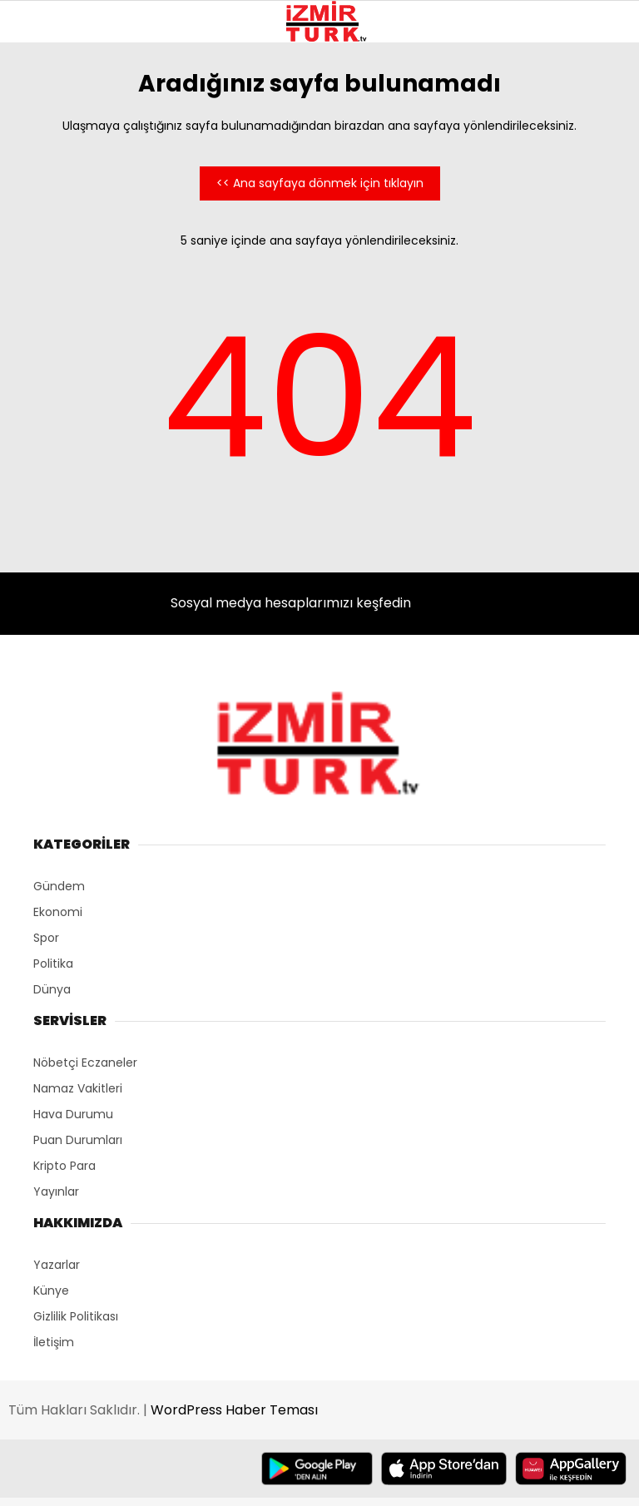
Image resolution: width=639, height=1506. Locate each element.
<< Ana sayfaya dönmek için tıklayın (320, 183)
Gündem (59, 886)
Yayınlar (56, 1191)
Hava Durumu (73, 1114)
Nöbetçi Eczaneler (85, 1062)
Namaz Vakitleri (77, 1088)
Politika (53, 963)
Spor (46, 937)
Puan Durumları (77, 1140)
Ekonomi (57, 912)
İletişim (53, 1342)
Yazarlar (56, 1264)
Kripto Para (64, 1165)
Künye (51, 1290)
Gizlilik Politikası (75, 1316)
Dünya (52, 989)
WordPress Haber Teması (234, 1409)
